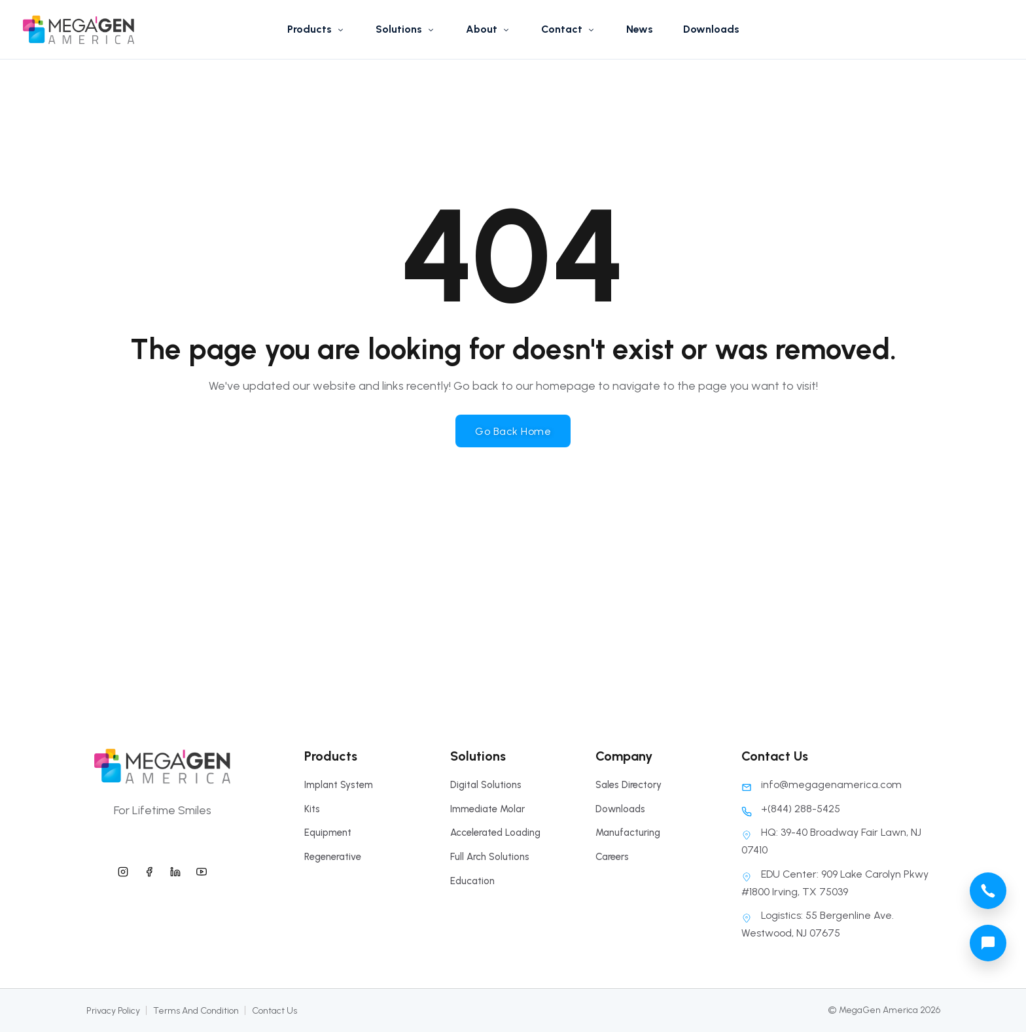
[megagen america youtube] (201, 870)
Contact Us (274, 1010)
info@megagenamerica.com (821, 784)
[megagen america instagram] (123, 870)
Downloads (711, 29)
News (639, 29)
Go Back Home (513, 431)
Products (316, 29)
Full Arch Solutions (489, 857)
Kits (312, 809)
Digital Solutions (486, 785)
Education (472, 881)
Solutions (406, 29)
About (488, 29)
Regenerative (332, 857)
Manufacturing (627, 832)
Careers (612, 857)
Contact (568, 29)
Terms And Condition (196, 1010)
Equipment (327, 832)
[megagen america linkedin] (175, 870)
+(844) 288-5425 (790, 808)
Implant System (338, 785)
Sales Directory (628, 785)
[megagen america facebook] (149, 870)
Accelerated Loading (495, 832)
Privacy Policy (113, 1010)
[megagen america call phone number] (988, 890)
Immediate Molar (487, 809)
